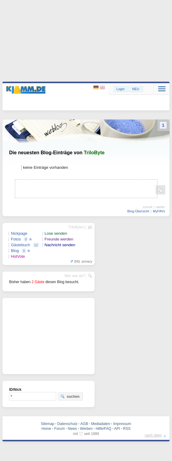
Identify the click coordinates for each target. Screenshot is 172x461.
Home (46, 429)
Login (120, 89)
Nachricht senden (60, 245)
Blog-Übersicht (138, 211)
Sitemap (47, 424)
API (117, 429)
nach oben (153, 435)
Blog (15, 250)
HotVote (18, 256)
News (72, 429)
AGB (84, 424)
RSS (127, 429)
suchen (69, 396)
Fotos (16, 239)
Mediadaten (100, 424)
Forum (59, 429)
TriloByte (94, 152)
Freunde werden (59, 239)
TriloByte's (76, 227)
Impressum (122, 424)
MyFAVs (159, 211)
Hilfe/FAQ (103, 429)
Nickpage (19, 233)
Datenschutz (67, 424)
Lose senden (56, 233)
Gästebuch (20, 245)
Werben (86, 429)
